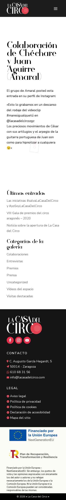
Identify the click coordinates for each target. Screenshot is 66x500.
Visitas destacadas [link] (20, 296)
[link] (18, 8)
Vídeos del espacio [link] (20, 289)
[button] (55, 8)
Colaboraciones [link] (17, 254)
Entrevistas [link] (15, 261)
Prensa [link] (12, 275)
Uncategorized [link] (17, 282)
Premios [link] (12, 268)
